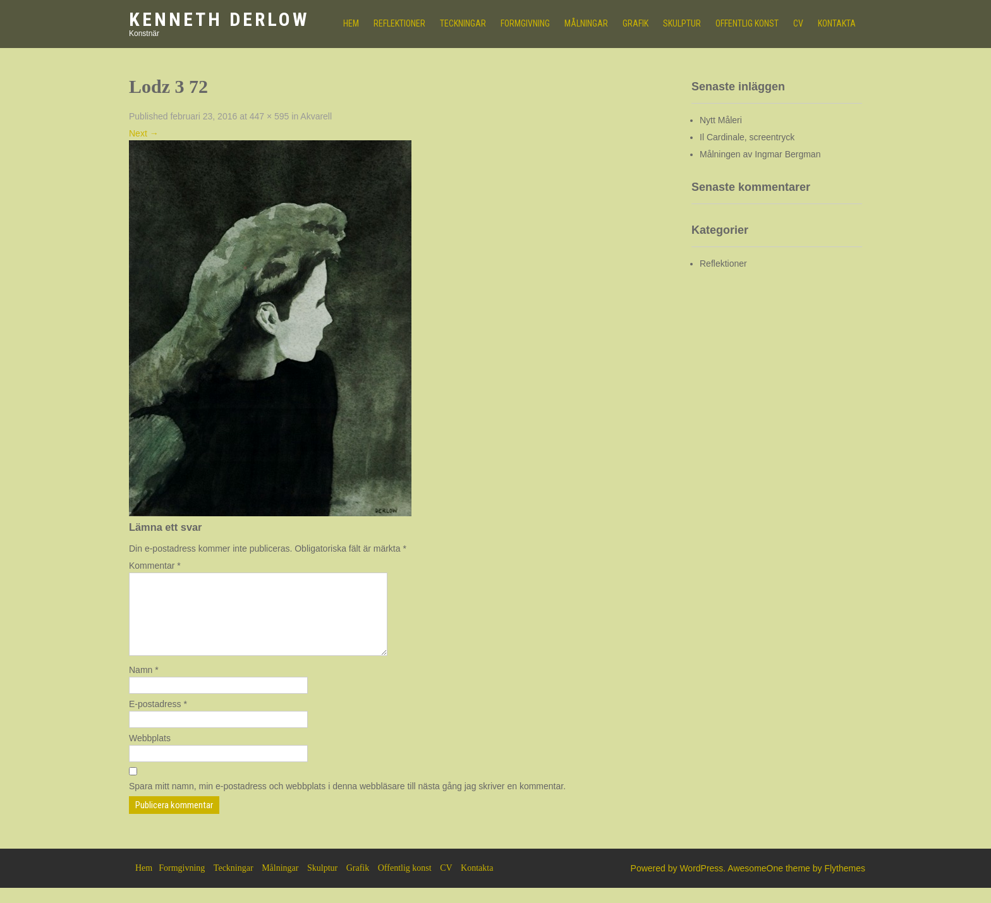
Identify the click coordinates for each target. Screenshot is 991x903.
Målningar (586, 23)
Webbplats (150, 753)
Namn (144, 685)
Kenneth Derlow (219, 19)
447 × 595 (269, 116)
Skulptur (682, 23)
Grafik (635, 23)
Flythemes (844, 883)
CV (798, 23)
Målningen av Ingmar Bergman (760, 154)
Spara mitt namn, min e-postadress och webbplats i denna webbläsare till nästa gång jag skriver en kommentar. (347, 801)
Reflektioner (399, 23)
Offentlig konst (747, 23)
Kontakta (837, 23)
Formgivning (525, 23)
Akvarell (316, 116)
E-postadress (158, 719)
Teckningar (463, 23)
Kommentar (155, 566)
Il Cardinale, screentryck (747, 137)
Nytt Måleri (721, 120)
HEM (351, 23)
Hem (143, 883)
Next (144, 133)
